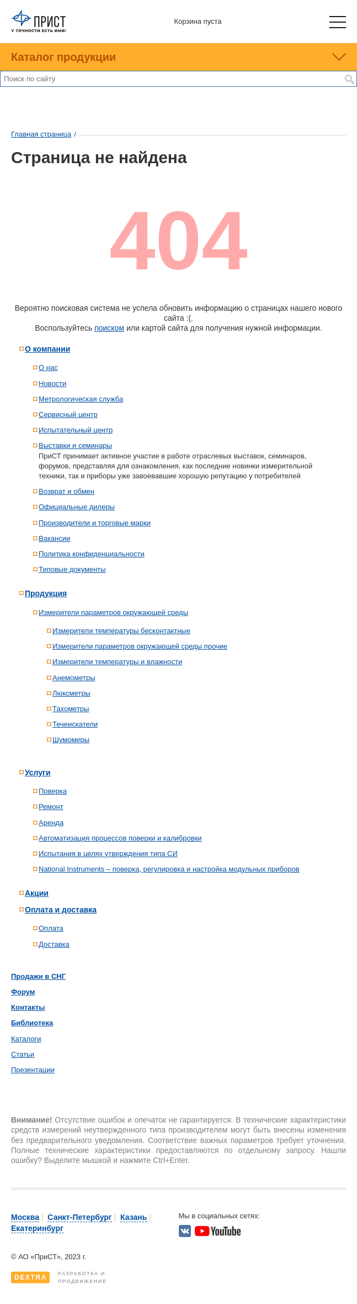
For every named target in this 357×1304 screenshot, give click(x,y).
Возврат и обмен (66, 491)
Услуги (38, 772)
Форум (23, 992)
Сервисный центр (68, 414)
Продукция (46, 593)
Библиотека (32, 1023)
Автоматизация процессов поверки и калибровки (120, 838)
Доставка (54, 944)
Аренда (51, 822)
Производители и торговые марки (95, 523)
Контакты (28, 1007)
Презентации (33, 1070)
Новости (52, 383)
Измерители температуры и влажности (117, 662)
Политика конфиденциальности (92, 554)
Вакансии (54, 538)
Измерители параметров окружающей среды (113, 612)
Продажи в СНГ (38, 976)
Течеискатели (75, 724)
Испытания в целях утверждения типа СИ (108, 853)
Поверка (53, 791)
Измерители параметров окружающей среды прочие (139, 646)
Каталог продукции (63, 57)
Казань (133, 1217)
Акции (37, 893)
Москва (25, 1217)
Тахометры (70, 709)
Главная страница (41, 134)
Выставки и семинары (75, 445)
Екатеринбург (37, 1228)
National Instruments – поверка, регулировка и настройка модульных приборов (169, 869)
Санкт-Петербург (79, 1217)
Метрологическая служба (81, 399)
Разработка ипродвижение (59, 1277)
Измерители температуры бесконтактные (121, 631)
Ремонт (51, 806)
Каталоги (26, 1039)
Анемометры (73, 678)
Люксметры (71, 693)
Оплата (51, 928)
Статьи (22, 1054)
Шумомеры (70, 740)
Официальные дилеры (77, 507)
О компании (47, 349)
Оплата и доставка (61, 909)
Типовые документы (72, 569)
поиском (109, 328)
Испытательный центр (76, 430)
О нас (48, 367)
